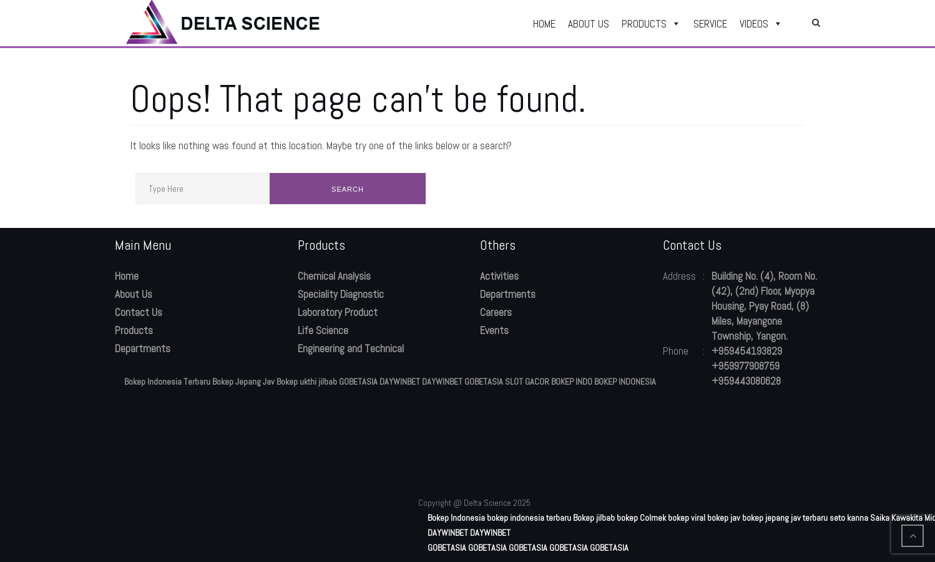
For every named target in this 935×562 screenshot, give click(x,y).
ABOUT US (588, 24)
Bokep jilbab (594, 517)
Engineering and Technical (351, 348)
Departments (142, 348)
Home (127, 276)
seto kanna (849, 517)
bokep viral (686, 517)
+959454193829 (747, 351)
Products (134, 330)
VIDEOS (761, 23)
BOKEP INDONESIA (625, 381)
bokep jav (723, 517)
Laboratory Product (338, 312)
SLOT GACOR (527, 381)
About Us (133, 294)
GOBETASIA (358, 381)
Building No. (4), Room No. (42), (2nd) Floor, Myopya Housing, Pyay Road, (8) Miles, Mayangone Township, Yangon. (764, 306)
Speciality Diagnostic (341, 294)
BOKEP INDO (571, 381)
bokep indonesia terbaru (529, 517)
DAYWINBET (399, 381)
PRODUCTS (651, 23)
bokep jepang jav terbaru (785, 517)
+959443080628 (746, 381)
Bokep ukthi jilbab (307, 381)
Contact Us (138, 312)
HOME (544, 24)
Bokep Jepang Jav (243, 381)
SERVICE (710, 24)
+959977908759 (746, 366)
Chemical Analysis (334, 276)
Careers (496, 312)
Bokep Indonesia (456, 517)
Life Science (323, 330)
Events (494, 330)
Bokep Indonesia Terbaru (167, 381)
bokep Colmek (641, 517)
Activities (499, 276)
